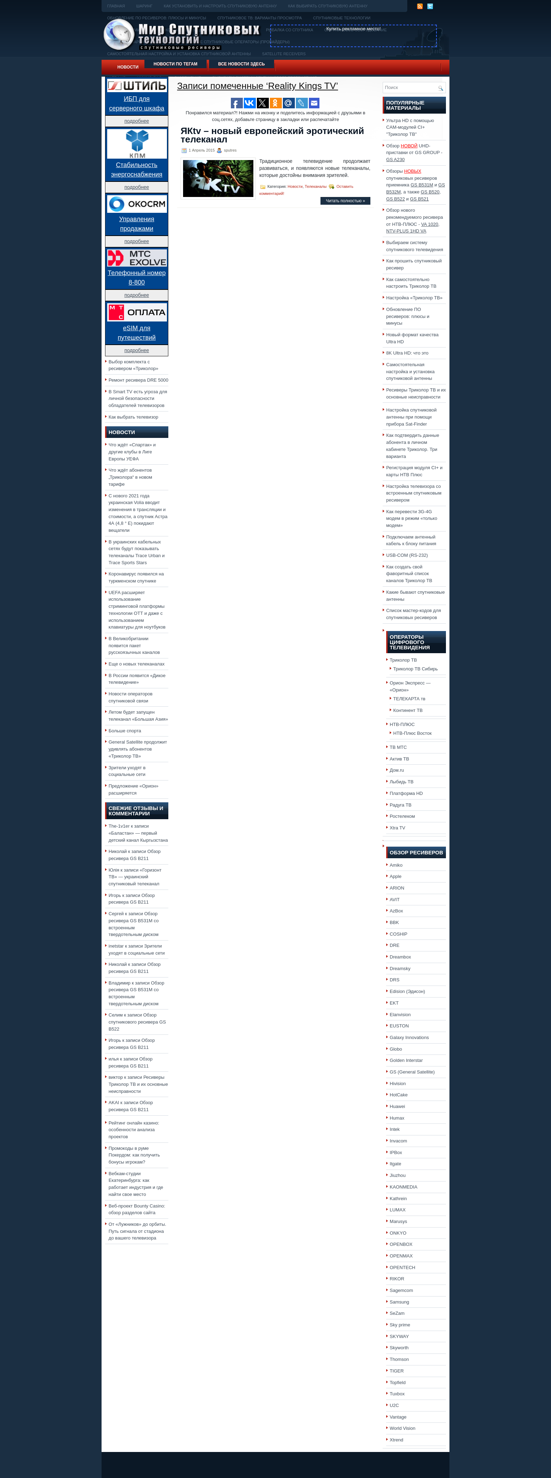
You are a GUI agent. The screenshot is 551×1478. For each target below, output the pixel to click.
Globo (396, 1049)
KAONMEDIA (403, 1187)
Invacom (398, 1140)
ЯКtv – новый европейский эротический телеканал (272, 135)
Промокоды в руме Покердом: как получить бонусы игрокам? (134, 1155)
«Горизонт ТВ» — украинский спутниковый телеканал (135, 876)
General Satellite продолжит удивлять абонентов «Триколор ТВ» (138, 748)
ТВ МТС (398, 747)
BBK (394, 922)
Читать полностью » (345, 200)
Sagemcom (401, 1290)
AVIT (395, 899)
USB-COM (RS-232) (407, 555)
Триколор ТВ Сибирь (415, 668)
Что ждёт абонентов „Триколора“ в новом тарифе (130, 476)
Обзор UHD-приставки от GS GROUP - (414, 152)
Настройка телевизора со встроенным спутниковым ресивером (413, 493)
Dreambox (400, 957)
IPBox (396, 1152)
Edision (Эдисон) (407, 991)
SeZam (397, 1313)
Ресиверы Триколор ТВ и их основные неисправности (138, 1084)
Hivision (398, 1083)
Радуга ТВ (400, 805)
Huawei (397, 1106)
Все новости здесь (241, 64)
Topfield (398, 1382)
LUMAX (398, 1209)
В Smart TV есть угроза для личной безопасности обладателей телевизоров (138, 398)
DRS (395, 979)
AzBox (396, 910)
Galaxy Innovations (409, 1037)
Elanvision (400, 1014)
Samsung (399, 1302)
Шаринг (144, 6)
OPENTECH (402, 1267)
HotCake (399, 1094)
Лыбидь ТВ (402, 781)
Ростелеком (402, 816)
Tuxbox (397, 1393)
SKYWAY (399, 1336)
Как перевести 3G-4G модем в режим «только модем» (411, 518)
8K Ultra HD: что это (407, 353)
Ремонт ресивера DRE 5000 (138, 380)
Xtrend (396, 1439)
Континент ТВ (408, 710)
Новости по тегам (175, 64)
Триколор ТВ (403, 660)
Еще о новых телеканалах (136, 664)
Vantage (398, 1417)
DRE (395, 945)
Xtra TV (397, 827)
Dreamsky (400, 968)
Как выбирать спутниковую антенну (328, 6)
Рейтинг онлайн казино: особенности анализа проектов (134, 1129)
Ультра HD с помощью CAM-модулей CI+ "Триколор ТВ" (410, 127)
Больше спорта (125, 730)
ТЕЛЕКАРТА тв (409, 698)
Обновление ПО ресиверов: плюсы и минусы (407, 316)
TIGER (397, 1371)
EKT (394, 1003)
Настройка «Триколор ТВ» (414, 297)
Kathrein (398, 1198)
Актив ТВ (399, 759)
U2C (394, 1405)
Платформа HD (406, 793)
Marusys (398, 1221)
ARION (397, 888)
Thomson (399, 1359)
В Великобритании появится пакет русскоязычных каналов (134, 645)
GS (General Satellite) (412, 1072)
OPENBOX (401, 1244)
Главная (116, 6)
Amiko (396, 865)
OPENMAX (401, 1256)
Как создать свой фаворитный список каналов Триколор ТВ (409, 573)
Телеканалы (315, 186)
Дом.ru (397, 770)
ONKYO (398, 1233)
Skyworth (399, 1347)
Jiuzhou (398, 1175)
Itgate (395, 1163)
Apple (396, 876)
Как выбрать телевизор (133, 417)
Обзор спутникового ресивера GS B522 (137, 1021)
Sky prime (400, 1324)
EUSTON (399, 1025)
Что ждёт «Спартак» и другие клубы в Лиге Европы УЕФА (132, 451)
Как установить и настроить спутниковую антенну (220, 6)
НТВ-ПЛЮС (402, 724)
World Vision (402, 1428)
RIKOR (397, 1278)
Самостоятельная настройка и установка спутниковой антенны (410, 371)
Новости (127, 67)
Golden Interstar (406, 1060)
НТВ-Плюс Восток (412, 733)
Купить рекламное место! (353, 28)
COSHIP (398, 934)
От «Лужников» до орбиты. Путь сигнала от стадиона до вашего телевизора (137, 1231)
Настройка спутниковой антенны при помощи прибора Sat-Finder (411, 416)
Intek (395, 1129)
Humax (397, 1118)
